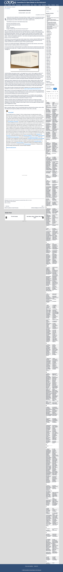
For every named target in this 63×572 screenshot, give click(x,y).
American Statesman (49, 119)
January (49, 34)
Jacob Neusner (54, 308)
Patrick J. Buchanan (55, 426)
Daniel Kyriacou (48, 184)
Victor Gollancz (54, 535)
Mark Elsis (47, 380)
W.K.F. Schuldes (48, 540)
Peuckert (47, 436)
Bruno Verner (54, 153)
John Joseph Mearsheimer (48, 329)
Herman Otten (48, 283)
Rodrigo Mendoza (48, 473)
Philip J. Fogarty (48, 437)
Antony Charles (48, 132)
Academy (9, 4)
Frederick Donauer (48, 237)
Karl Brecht (53, 346)
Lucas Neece (54, 369)
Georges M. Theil (48, 251)
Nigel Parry (53, 412)
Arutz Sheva (54, 136)
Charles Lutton (48, 165)
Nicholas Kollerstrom (49, 411)
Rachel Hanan (54, 450)
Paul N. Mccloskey (48, 431)
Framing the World (48, 231)
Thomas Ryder (54, 519)
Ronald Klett (47, 477)
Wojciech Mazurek (54, 552)
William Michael (48, 549)
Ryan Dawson (48, 482)
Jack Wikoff (54, 307)
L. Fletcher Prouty (48, 358)
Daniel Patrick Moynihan (54, 185)
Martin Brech (54, 383)
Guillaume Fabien (48, 263)
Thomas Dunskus (48, 517)
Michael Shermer (48, 396)
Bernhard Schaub (48, 147)
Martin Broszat (48, 384)
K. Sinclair (53, 344)
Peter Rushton (54, 434)
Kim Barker (47, 353)
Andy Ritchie (54, 125)
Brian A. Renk (54, 149)
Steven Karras (48, 503)
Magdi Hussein (48, 374)
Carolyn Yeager (48, 161)
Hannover (53, 269)
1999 (48, 73)
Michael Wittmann (54, 396)
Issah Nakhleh (54, 301)
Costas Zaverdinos (48, 176)
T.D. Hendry (47, 508)
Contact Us (36, 566)
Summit (13, 4)
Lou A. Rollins (48, 367)
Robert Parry (47, 470)
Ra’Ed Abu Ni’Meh (48, 450)
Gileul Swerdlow (54, 255)
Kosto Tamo (47, 354)
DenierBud (53, 195)
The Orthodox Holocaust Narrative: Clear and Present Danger (52, 24)
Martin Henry (54, 385)
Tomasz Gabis (54, 521)
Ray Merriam (47, 455)
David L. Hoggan (48, 190)
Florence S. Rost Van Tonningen (55, 230)
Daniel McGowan (54, 184)
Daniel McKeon (48, 185)
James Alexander (54, 309)
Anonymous (47, 128)
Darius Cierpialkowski (55, 186)
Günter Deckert (54, 263)
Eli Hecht (47, 214)
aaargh (53, 103)
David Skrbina (48, 193)
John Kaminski (48, 331)
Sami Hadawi (54, 485)
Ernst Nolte (53, 223)
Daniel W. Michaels (48, 186)
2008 (48, 60)
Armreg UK (8, 135)
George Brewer (48, 247)
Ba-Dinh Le (47, 142)
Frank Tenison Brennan (49, 235)
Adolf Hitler (47, 109)
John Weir (47, 335)
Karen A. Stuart (48, 345)
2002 (48, 69)
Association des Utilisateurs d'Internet (55, 137)
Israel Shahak (54, 299)
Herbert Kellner (48, 282)
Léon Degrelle (54, 362)
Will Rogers (53, 544)
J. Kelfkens (47, 305)
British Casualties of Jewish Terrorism (14, 206)
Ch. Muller (53, 162)
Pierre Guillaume (48, 441)
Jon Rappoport (48, 336)
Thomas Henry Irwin (48, 518)
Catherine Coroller (48, 162)
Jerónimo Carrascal (48, 323)
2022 (48, 40)
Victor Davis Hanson (48, 535)
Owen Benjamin (54, 422)
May (48, 16)
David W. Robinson (48, 194)
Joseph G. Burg (54, 339)
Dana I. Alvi (47, 182)
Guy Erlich (47, 264)
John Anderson (54, 328)
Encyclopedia (18, 4)
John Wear (53, 334)
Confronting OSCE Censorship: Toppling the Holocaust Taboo (51, 22)
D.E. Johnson (54, 180)
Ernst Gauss (54, 222)
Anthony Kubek (48, 129)
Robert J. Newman (54, 467)
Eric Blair (53, 218)
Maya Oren (53, 389)
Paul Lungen (54, 430)
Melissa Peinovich (48, 391)
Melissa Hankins (54, 390)
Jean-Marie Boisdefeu (55, 319)
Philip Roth (47, 438)
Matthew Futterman (55, 387)
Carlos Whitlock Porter (49, 159)
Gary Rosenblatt (54, 244)
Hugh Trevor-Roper (48, 290)
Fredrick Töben (48, 239)
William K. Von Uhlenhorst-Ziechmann (55, 548)
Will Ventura (47, 545)
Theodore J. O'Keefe (55, 515)
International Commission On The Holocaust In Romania (49, 300)
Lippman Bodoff (48, 366)
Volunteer (53, 4)
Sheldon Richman (54, 495)
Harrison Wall (54, 272)
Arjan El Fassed (48, 133)
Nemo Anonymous (54, 410)
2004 (48, 66)
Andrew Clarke (48, 123)
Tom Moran (47, 521)
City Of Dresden (48, 172)
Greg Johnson (54, 259)
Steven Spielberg (54, 503)
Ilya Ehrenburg (54, 294)
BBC (46, 145)
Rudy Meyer (54, 480)
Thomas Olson (48, 519)
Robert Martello (48, 469)
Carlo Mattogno (54, 158)
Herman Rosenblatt (55, 283)
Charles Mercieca (54, 165)
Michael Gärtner (54, 393)
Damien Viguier (48, 181)
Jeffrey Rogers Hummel (48, 322)
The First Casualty (14, 216)
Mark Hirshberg (48, 381)
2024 (49, 37)
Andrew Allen (48, 122)
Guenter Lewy (48, 262)
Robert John (54, 468)
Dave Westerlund (54, 187)
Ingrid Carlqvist (54, 296)
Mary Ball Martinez (54, 386)
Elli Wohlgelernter (48, 216)
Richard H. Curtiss (48, 459)
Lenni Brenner (54, 361)
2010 (48, 57)
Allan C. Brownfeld (48, 118)
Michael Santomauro (55, 395)
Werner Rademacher (55, 542)
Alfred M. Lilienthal (48, 116)
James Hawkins (54, 311)
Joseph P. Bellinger (55, 340)
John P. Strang (54, 332)
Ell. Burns (53, 215)
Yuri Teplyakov (54, 559)
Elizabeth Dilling (48, 215)
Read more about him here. (11, 147)
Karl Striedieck (48, 347)
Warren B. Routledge (55, 541)
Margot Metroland (48, 378)
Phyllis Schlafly (54, 439)
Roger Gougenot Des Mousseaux (49, 475)
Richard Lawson (48, 461)
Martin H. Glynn (48, 385)
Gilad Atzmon (48, 255)
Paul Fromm (54, 429)
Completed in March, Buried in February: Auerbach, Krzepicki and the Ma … (52, 20)
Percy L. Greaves (54, 432)
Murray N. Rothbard (55, 404)
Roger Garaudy (54, 474)
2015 (49, 50)
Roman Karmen (54, 476)
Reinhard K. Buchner (55, 455)
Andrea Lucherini (54, 120)
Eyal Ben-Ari (47, 225)
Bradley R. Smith (54, 148)
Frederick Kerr (54, 237)
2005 (48, 64)
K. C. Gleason (48, 344)
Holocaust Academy (20, 142)
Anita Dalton (47, 127)
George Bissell (54, 246)
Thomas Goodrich (54, 517)
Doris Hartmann (48, 203)
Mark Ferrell (54, 380)
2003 (48, 67)
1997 (48, 76)
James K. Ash (48, 312)
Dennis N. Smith (48, 196)
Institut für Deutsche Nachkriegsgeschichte (49, 298)
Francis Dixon (48, 232)
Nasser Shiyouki (48, 408)
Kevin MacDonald (54, 352)
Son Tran (47, 498)
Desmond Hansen (54, 196)
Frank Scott (53, 234)
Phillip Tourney (48, 439)
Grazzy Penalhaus (48, 259)
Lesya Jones (54, 364)
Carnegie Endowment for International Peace (49, 160)
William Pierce (54, 549)
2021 (49, 41)
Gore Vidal (47, 258)
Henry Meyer (54, 281)
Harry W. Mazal (54, 273)
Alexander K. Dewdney (55, 114)
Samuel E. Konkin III (55, 486)
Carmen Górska (54, 159)
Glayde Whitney (48, 256)
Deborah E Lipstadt (48, 195)
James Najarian (48, 313)
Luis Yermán (47, 370)
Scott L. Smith (54, 488)
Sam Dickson (48, 485)
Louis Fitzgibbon (48, 368)
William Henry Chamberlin (48, 548)
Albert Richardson (48, 112)
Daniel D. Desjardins (55, 182)
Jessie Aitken (54, 324)
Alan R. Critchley (48, 111)
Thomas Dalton (48, 516)
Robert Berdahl (48, 464)
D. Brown (47, 180)
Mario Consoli (54, 379)
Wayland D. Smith (48, 542)
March (49, 31)
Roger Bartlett (48, 474)
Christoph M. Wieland (49, 169)
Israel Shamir (48, 301)
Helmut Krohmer (54, 278)
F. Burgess (47, 228)
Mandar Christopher (55, 375)
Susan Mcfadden (54, 504)
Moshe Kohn (47, 403)
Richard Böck (54, 457)
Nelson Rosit (47, 410)
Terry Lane (53, 510)
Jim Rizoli (47, 325)
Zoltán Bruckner (48, 563)
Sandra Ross (54, 487)
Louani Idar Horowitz (55, 367)
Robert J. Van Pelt (48, 468)
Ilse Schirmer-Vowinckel (48, 295)
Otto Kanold (54, 421)
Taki (53, 508)
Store (32, 4)
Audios (39, 4)
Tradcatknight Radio (55, 522)
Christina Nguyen (54, 168)
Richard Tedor (54, 461)
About (5, 4)
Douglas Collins (54, 204)
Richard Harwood (54, 459)
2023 (48, 38)
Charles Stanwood (54, 166)
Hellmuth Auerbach (48, 278)
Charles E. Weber (48, 164)
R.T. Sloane (53, 449)
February (49, 32)
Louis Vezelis (54, 368)
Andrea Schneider (48, 121)
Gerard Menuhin (54, 251)
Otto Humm (47, 421)
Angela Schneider (48, 126)
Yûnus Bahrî (54, 558)
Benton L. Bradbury (48, 146)
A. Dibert (53, 102)
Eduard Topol (54, 210)
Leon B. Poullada (48, 362)
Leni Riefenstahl (48, 361)
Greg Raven (47, 261)
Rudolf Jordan (48, 480)
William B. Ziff (54, 546)
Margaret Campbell (55, 377)
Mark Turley (54, 381)
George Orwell (48, 250)
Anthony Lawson (54, 129)
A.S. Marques (48, 103)
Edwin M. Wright (54, 212)
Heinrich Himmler (48, 276)
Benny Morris (54, 145)
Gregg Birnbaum (54, 261)
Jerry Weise (54, 323)
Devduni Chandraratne (49, 197)
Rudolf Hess (47, 479)
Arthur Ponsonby (48, 135)
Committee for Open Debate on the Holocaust (36, 138)
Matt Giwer (47, 387)
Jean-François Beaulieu (48, 320)
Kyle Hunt (47, 355)
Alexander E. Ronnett (49, 114)
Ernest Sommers (54, 221)
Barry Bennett (48, 144)
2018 (49, 45)
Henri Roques (48, 279)
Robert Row (54, 470)
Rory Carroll (47, 478)
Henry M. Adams (48, 281)
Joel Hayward (54, 327)
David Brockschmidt (55, 188)
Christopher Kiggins (48, 171)
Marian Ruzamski (48, 379)
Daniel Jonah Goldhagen (48, 183)
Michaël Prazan (48, 395)
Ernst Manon (47, 223)
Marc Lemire (54, 376)
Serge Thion (47, 493)
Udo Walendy (48, 530)
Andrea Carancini (48, 120)
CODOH (47, 175)
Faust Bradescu (54, 229)
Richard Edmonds (48, 458)
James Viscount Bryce (55, 313)
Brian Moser (54, 150)
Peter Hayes (47, 434)
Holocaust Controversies (54, 286)
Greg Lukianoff (48, 260)
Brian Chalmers (48, 150)
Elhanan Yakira (54, 213)
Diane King (47, 198)
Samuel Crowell (48, 486)
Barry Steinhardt (54, 144)
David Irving (54, 189)
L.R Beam (53, 358)
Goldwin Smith (54, 256)
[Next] (43, 217)
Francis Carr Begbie (55, 231)
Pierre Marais (54, 441)
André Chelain (54, 119)
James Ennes (54, 310)
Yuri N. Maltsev (48, 559)
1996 (49, 77)
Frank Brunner (54, 233)
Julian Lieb (47, 341)
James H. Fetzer (48, 311)
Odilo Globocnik (48, 418)
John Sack (53, 333)
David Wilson (54, 194)
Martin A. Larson (48, 383)
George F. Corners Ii (48, 248)
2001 (48, 70)
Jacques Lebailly (48, 309)
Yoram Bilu (53, 557)
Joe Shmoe (47, 327)
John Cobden (54, 330)
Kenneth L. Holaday (55, 349)
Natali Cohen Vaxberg (55, 408)
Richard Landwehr (54, 460)
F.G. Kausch (54, 228)
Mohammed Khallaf (48, 402)
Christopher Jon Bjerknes (54, 170)
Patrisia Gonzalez (48, 427)
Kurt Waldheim (54, 354)
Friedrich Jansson (54, 239)
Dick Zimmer (47, 199)
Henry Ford (53, 280)
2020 (49, 43)
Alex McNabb (54, 113)
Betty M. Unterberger (55, 147)
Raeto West (53, 451)
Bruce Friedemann (54, 151)
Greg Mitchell (54, 260)
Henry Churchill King (49, 280)
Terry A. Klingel (48, 510)
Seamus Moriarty (48, 492)
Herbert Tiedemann (55, 282)
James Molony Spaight (55, 312)
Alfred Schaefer (54, 116)
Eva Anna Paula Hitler (49, 224)
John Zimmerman (54, 335)
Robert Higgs (54, 466)
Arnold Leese (54, 134)
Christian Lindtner (48, 168)
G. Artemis (47, 243)
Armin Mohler (54, 133)
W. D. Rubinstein (48, 539)
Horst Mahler (54, 288)
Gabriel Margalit (48, 244)
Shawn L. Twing (48, 495)
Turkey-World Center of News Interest (55, 524)
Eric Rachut (53, 220)
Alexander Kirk (48, 115)
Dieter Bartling (54, 199)
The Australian (54, 511)
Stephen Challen (54, 500)
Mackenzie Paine (54, 373)
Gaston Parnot (48, 245)
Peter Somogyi (48, 435)
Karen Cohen (54, 345)
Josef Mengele (48, 338)
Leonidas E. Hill (54, 363)
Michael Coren (48, 392)
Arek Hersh (53, 132)
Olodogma (47, 419)
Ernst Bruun (47, 222)
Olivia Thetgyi (54, 418)
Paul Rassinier (54, 431)
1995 (49, 79)
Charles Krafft (54, 164)
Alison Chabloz (54, 117)
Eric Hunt (53, 219)
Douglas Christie (48, 204)
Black (46, 148)
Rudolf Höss (54, 479)
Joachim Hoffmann (55, 325)
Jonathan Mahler (48, 337)
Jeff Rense (47, 321)
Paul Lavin (47, 430)
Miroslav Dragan (48, 399)
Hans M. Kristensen (48, 271)
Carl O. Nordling (48, 158)
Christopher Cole (54, 169)
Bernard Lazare (54, 146)
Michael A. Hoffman (55, 391)
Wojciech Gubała (48, 552)
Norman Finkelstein (48, 415)
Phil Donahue (54, 436)
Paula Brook (47, 432)
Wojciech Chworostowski (54, 551)
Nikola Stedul (54, 413)
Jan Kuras (53, 314)
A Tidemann (47, 102)
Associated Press (48, 137)
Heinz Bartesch (48, 277)
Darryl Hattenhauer (48, 187)
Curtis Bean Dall (48, 177)
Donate (57, 4)
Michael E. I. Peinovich (49, 393)
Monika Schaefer (54, 402)
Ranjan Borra (48, 453)
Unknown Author (54, 530)
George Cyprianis (54, 247)
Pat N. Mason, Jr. (54, 425)
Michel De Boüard (48, 397)
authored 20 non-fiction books (13, 136)
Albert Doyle (54, 111)
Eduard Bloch (48, 210)
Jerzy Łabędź (48, 324)
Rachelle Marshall (48, 451)
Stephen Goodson (48, 501)
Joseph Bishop (48, 339)
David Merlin (54, 191)
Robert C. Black (54, 464)
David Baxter (47, 188)
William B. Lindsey (48, 546)
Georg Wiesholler (48, 246)
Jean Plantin (47, 318)
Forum (49, 4)
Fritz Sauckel (48, 240)
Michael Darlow (54, 392)
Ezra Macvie (54, 225)
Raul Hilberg (54, 453)
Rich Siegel (53, 456)
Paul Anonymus (48, 428)
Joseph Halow (48, 340)
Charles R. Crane (48, 166)
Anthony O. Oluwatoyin (49, 130)
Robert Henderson (48, 466)
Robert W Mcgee (54, 471)
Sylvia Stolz (47, 505)
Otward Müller (48, 422)
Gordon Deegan (54, 257)
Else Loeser (54, 216)
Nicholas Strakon (54, 411)
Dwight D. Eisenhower (49, 205)
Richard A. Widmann (48, 457)
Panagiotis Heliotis (48, 425)
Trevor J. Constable (48, 523)
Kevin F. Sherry (48, 352)
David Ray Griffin (54, 192)
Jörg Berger (54, 337)
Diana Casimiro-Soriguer (54, 197)
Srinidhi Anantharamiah (54, 499)
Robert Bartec (54, 463)
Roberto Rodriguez (54, 472)
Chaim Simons (48, 163)
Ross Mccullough (54, 478)
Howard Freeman (54, 289)
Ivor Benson (47, 302)
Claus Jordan (54, 172)
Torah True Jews (48, 522)
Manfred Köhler (48, 376)
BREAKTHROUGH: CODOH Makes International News (52, 28)
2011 (48, 56)
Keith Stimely (48, 348)
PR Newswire (54, 442)
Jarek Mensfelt (48, 316)
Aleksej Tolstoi (48, 113)
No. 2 (5, 8)
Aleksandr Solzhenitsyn (54, 112)
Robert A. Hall (54, 462)
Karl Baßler (47, 346)
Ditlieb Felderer (54, 200)
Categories (48, 81)
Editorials (8, 8)
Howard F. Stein (48, 289)
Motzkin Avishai (54, 403)
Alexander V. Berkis (55, 115)
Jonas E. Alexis (54, 336)
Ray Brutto (47, 454)
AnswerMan (54, 128)
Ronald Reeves (54, 477)
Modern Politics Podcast (54, 400)
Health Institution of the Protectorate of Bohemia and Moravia (55, 275)
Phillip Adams (54, 438)
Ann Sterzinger (54, 127)
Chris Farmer (54, 167)
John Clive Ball (48, 330)
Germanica (47, 254)
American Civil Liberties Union (54, 118)
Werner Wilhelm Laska (49, 543)
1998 (49, 74)
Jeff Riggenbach (54, 321)
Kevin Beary (54, 351)
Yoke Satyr (47, 557)
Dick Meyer (53, 198)
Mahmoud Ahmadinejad (48, 375)
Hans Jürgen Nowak (55, 270)
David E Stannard (48, 189)
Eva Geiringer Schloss (55, 224)
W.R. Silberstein (54, 540)
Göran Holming (48, 257)
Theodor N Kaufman (48, 515)
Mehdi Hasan (48, 390)
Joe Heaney (54, 326)
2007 (48, 61)
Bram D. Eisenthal (48, 149)
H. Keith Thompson (55, 267)
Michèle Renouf (54, 397)
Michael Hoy (54, 394)
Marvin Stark (47, 386)
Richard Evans (54, 458)
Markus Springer (54, 382)
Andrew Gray (54, 123)
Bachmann (53, 142)
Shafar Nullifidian (48, 494)
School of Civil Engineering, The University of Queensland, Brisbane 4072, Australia (49, 490)
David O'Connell (48, 192)
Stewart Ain (47, 504)
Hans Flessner (48, 270)
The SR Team (48, 513)
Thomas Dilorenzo (54, 516)
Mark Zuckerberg (48, 382)
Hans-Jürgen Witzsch (49, 272)
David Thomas (54, 193)
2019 (49, 44)
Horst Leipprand (48, 288)
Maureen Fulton (48, 389)
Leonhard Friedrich (48, 363)
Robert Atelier (48, 463)
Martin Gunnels (54, 384)
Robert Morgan (54, 469)
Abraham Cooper (54, 105)
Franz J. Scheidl (54, 235)
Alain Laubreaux (48, 110)
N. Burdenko (47, 407)
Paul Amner (54, 427)
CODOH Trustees (54, 175)
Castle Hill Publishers (55, 161)
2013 (49, 53)
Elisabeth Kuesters (54, 214)
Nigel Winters (48, 413)
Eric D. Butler (48, 219)
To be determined (54, 520)
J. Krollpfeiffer (54, 305)
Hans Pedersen (54, 271)
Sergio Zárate (54, 493)
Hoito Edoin (47, 285)
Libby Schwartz (54, 365)
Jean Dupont (54, 317)
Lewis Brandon (48, 365)
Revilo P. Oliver (48, 456)
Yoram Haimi (48, 558)
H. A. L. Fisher (48, 267)
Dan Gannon (54, 181)
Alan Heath (53, 110)
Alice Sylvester (48, 117)
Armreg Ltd (47, 134)
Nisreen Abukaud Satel (49, 414)
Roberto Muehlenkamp (49, 472)
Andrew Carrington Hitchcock (54, 122)
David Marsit (54, 190)
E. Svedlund (54, 208)
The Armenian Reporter (48, 511)
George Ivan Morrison (55, 248)
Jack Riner (47, 307)
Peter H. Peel (48, 433)
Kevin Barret (47, 351)
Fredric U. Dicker (54, 238)
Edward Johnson (48, 211)
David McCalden (48, 191)
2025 (48, 35)
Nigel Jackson (48, 412)
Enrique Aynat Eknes (55, 217)
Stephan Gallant (48, 500)
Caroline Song (54, 160)
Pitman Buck (47, 442)
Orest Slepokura (54, 419)
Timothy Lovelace (48, 520)
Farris (47, 229)
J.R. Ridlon (53, 306)
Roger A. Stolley (54, 473)
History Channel (54, 284)
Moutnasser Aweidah (49, 404)
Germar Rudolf (10, 112)
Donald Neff (54, 202)
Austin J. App (48, 139)
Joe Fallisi (47, 326)
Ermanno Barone (48, 221)
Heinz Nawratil (54, 277)
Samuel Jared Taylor (49, 487)
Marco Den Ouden (48, 377)
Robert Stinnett (48, 471)
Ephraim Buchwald (48, 218)
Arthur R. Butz (54, 135)
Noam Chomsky (54, 414)
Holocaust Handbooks (26, 4)
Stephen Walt (54, 502)
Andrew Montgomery (49, 124)
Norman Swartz (54, 415)
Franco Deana (48, 233)
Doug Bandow (54, 203)
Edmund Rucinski (54, 209)
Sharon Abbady (54, 494)
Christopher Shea (54, 171)
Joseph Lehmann (54, 338)
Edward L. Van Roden (55, 211)
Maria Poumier (54, 378)
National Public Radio (49, 409)
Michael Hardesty (48, 394)
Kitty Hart (53, 353)
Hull (52, 290)
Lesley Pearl (47, 364)
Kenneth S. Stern (48, 349)
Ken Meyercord (54, 348)
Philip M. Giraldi (54, 437)
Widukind (53, 543)
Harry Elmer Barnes (48, 273)
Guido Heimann (54, 262)
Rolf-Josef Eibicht (48, 476)
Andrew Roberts (54, 124)
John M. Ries (54, 331)
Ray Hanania (54, 454)
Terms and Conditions (29, 566)
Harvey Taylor (48, 274)
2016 (49, 48)
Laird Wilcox (47, 359)
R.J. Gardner (47, 449)
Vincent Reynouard (54, 536)
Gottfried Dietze (54, 258)
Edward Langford (48, 212)
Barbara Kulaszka (54, 143)
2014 (49, 51)
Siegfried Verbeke (54, 496)
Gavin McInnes (54, 245)
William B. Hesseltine (55, 545)
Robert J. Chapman (48, 467)
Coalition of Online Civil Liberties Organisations (54, 174)
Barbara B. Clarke (48, 143)
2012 (49, 54)
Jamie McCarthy (48, 314)
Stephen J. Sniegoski (55, 501)
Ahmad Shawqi (54, 109)
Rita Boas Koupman (48, 462)
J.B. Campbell (48, 306)
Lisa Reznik (53, 366)
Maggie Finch (54, 374)
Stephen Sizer (48, 502)
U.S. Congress (48, 528)
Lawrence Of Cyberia (55, 360)
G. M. (53, 243)
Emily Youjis (47, 217)
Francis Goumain (54, 232)
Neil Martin (53, 409)
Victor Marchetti (48, 536)
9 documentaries (41, 135)
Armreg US (38, 134)
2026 (48, 15)
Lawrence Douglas (48, 360)
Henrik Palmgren (54, 279)
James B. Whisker (48, 310)
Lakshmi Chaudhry (54, 359)
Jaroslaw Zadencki (54, 316)
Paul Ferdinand (48, 429)
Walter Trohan (48, 541)
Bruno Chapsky (48, 153)
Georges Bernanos (54, 250)
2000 (49, 72)
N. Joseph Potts (54, 407)
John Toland (47, 334)
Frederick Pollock (48, 238)
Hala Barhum (48, 269)
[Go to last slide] (6, 217)
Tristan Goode (54, 523)
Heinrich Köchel (54, 276)
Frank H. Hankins (48, 234)
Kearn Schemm (54, 347)
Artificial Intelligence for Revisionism (35, 206)
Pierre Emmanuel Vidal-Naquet (48, 440)
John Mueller (48, 332)
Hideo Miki (47, 284)
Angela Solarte (54, 126)
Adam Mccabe (54, 107)
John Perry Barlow (48, 333)
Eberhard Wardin (48, 209)
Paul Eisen (53, 428)
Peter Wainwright (54, 435)
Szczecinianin (54, 505)
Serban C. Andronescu (55, 492)
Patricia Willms (48, 426)
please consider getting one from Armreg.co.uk (32, 88)
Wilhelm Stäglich (48, 544)
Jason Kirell (47, 317)
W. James (53, 539)
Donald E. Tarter (48, 202)
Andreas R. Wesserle (55, 121)
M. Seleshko (47, 373)
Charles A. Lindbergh (55, 163)
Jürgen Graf (54, 341)
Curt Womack (54, 176)
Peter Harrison (54, 433)
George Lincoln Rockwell (48, 249)
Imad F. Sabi (47, 296)
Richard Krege (48, 460)
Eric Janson (47, 220)
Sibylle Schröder (48, 496)
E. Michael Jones (48, 208)
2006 (48, 63)
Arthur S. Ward (48, 136)
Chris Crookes (48, 167)
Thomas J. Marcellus (55, 518)
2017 (49, 47)
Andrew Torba (48, 125)
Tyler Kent (47, 525)
